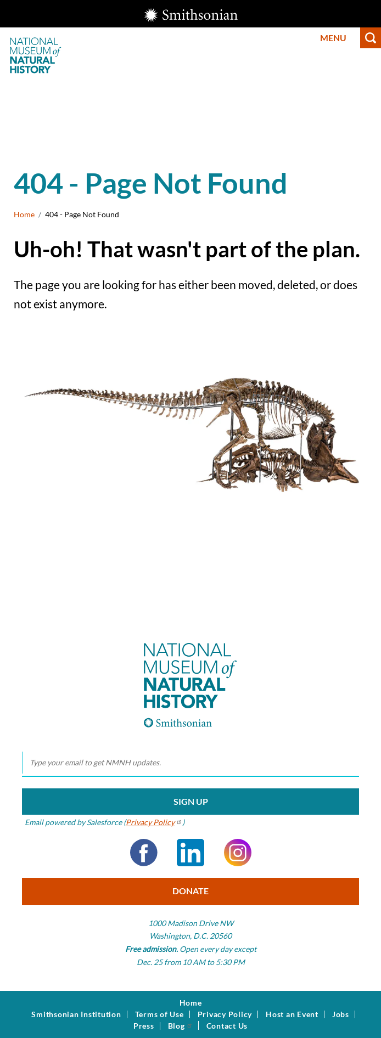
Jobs (340, 1014)
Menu (333, 37)
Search (370, 37)
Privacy (154, 822)
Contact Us (227, 1026)
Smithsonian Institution (76, 1014)
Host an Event (292, 1014)
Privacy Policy (225, 1014)
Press (143, 1026)
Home (24, 214)
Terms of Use (159, 1014)
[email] (190, 763)
